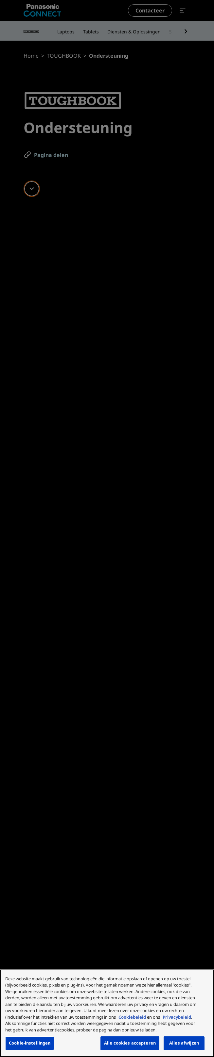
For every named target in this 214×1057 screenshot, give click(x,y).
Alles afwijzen (184, 1043)
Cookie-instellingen (29, 1043)
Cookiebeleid (132, 1017)
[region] (107, 1013)
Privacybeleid (177, 1017)
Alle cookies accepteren (130, 1043)
